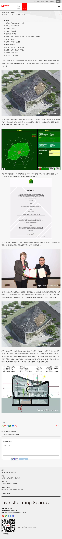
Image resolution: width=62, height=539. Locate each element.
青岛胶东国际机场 (11, 431)
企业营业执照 (5, 534)
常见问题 (52, 1)
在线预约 (4, 478)
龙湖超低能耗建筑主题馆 (12, 434)
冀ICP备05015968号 (22, 527)
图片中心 (9, 483)
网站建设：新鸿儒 (32, 527)
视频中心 (15, 483)
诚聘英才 (47, 1)
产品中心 (4, 483)
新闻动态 (9, 489)
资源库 (38, 1)
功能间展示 (10, 478)
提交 (24, 459)
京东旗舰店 (17, 478)
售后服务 (20, 489)
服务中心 (58, 1)
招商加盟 (15, 489)
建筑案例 (13, 472)
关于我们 (42, 1)
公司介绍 (4, 489)
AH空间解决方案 (6, 472)
